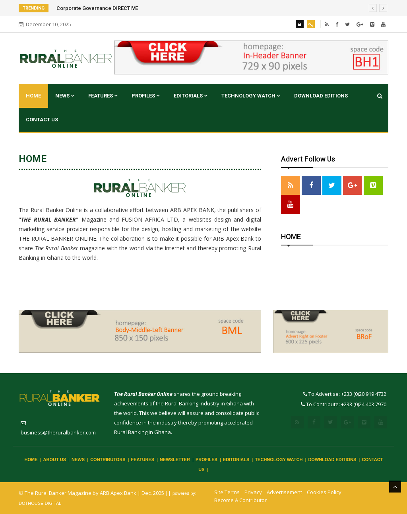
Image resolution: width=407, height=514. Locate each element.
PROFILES (145, 96)
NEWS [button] (64, 96)
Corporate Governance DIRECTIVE (97, 8)
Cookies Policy (324, 492)
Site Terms (227, 492)
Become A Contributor (240, 500)
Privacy (253, 492)
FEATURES (102, 96)
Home (33, 96)
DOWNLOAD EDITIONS (321, 96)
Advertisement (284, 492)
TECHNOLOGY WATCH (250, 96)
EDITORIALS (190, 96)
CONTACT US (42, 120)
